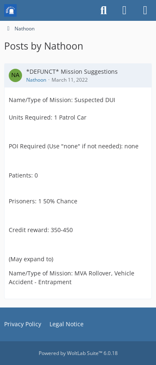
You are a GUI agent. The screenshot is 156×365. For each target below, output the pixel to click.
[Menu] (145, 10)
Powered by (78, 353)
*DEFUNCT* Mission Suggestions (72, 71)
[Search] (103, 10)
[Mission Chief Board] (10, 10)
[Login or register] (124, 10)
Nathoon (36, 79)
